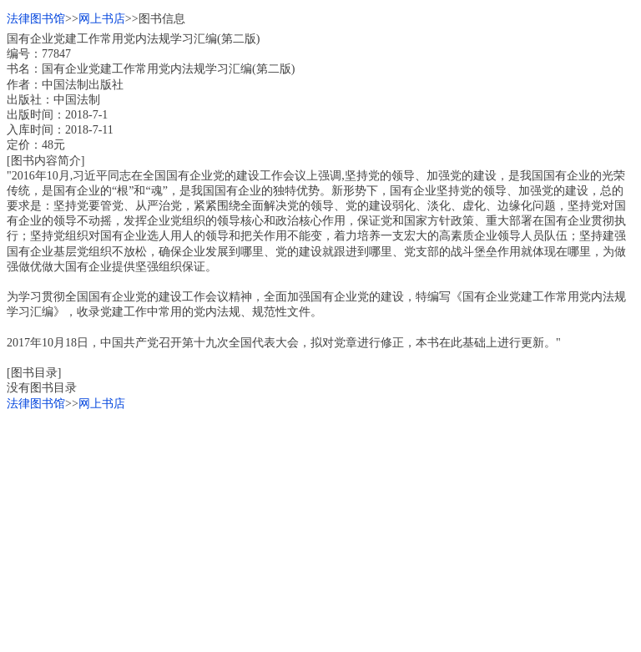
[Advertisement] (320, 528)
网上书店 (101, 19)
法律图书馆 (36, 19)
